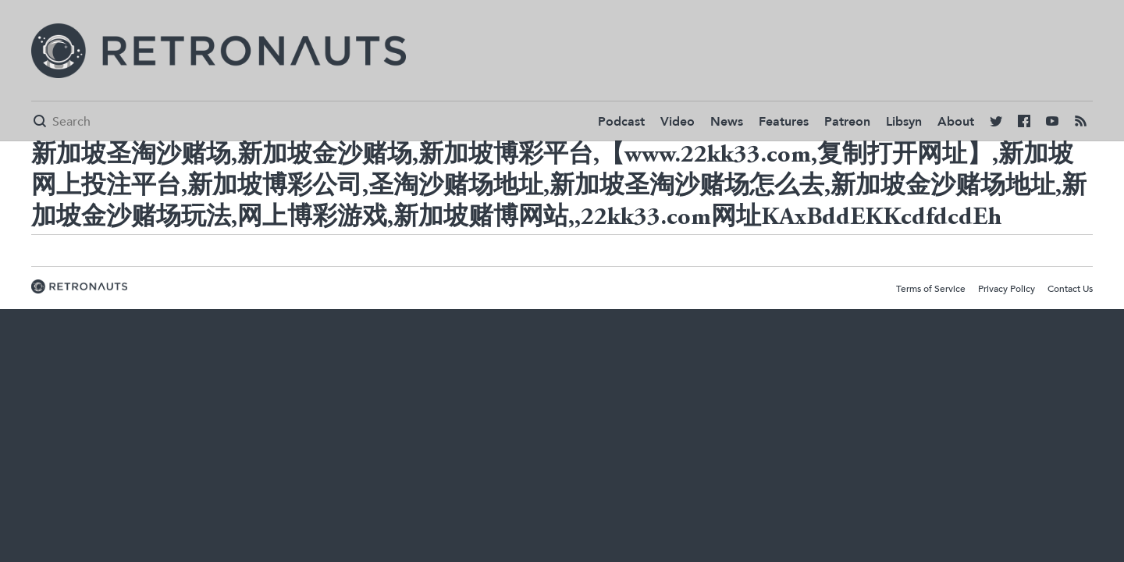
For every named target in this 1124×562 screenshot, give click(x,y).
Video (677, 121)
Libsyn (904, 121)
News (726, 121)
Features (784, 121)
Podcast (621, 121)
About (955, 121)
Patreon (847, 121)
